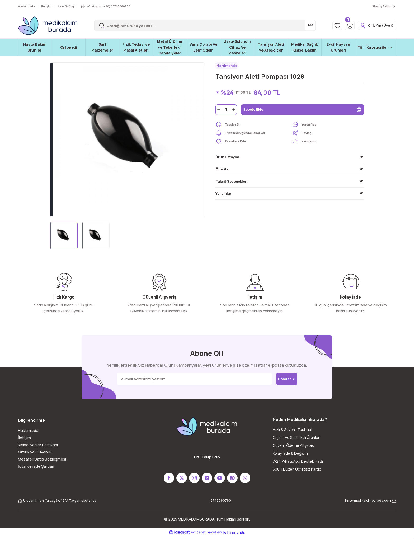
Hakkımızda (28, 430)
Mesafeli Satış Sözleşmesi (42, 459)
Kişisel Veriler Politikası (38, 445)
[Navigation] (375, 47)
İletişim (24, 437)
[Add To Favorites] (251, 143)
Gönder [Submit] (286, 379)
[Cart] (340, 25)
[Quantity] (226, 111)
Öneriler (222, 171)
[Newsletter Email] (190, 379)
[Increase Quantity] (234, 111)
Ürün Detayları (228, 158)
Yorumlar (223, 195)
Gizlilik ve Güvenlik (34, 452)
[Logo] (47, 25)
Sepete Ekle (302, 111)
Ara (297, 25)
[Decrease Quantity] (218, 111)
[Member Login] (372, 25)
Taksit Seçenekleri (231, 183)
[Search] (198, 25)
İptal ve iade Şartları (36, 466)
